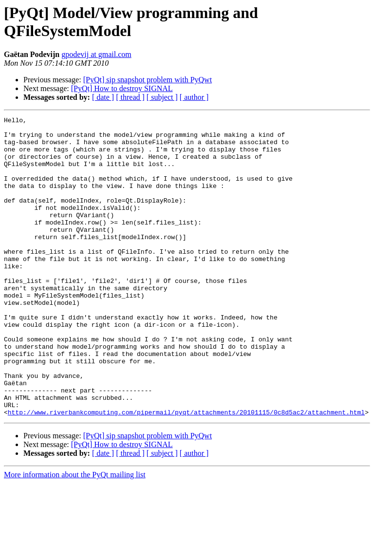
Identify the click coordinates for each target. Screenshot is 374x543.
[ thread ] (130, 97)
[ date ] (103, 97)
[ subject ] (162, 97)
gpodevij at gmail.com (96, 54)
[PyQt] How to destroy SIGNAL (122, 88)
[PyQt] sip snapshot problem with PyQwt (147, 79)
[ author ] (194, 97)
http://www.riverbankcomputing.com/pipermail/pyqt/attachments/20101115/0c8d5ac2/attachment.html (186, 472)
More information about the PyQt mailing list (75, 534)
